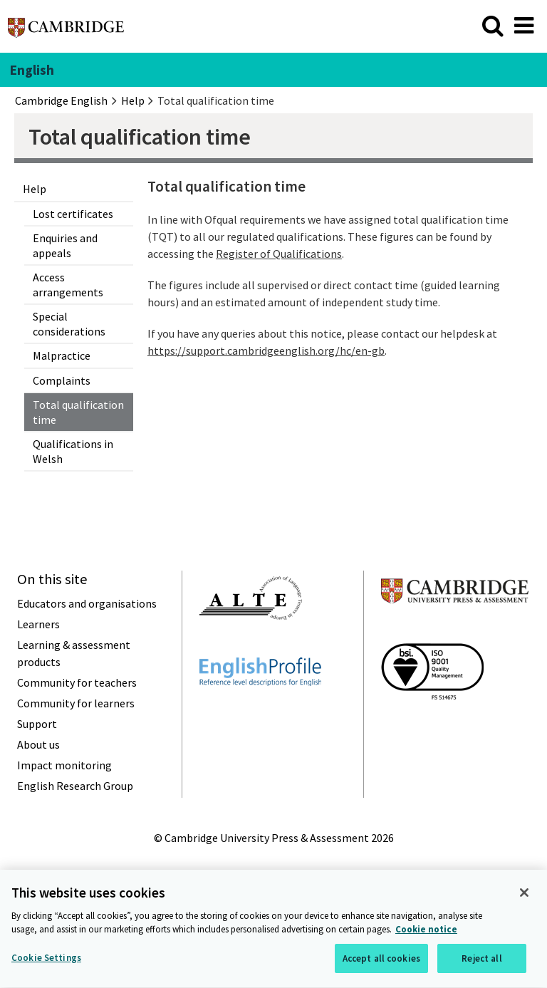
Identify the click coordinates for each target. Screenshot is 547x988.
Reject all (481, 961)
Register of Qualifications (279, 253)
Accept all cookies (381, 961)
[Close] (524, 894)
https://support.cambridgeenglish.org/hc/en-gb (266, 350)
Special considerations (69, 323)
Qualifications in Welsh (73, 451)
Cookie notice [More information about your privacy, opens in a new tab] (426, 931)
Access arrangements (68, 284)
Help (34, 189)
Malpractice (61, 355)
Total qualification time (78, 411)
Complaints (61, 380)
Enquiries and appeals (65, 245)
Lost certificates (73, 214)
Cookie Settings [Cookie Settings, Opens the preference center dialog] (46, 960)
